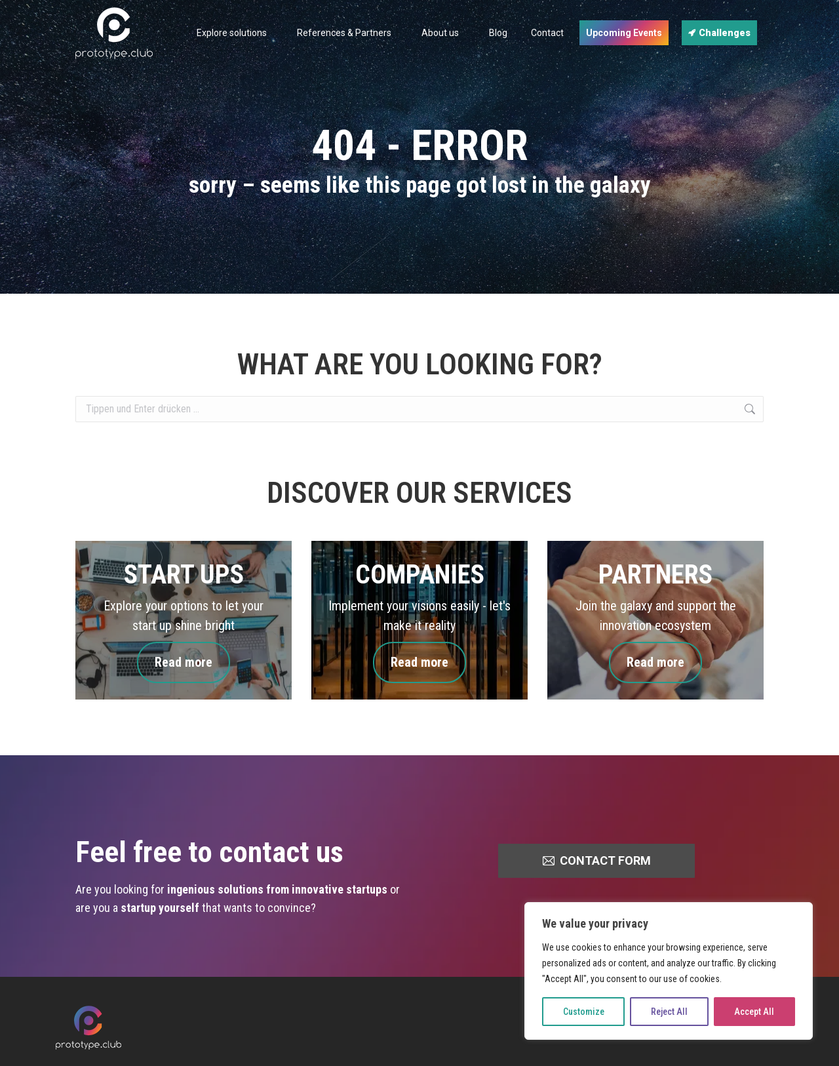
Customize (583, 1011)
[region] (668, 971)
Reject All (669, 1011)
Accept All (754, 1011)
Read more (183, 662)
